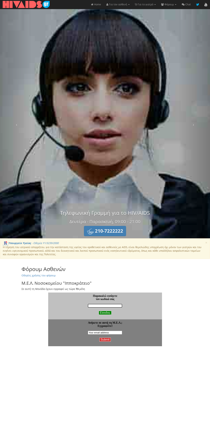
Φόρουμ (168, 4)
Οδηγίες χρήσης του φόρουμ (39, 275)
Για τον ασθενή (118, 4)
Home (96, 4)
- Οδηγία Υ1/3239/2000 (31, 243)
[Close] (206, 243)
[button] (105, 231)
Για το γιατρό (145, 4)
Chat (186, 4)
